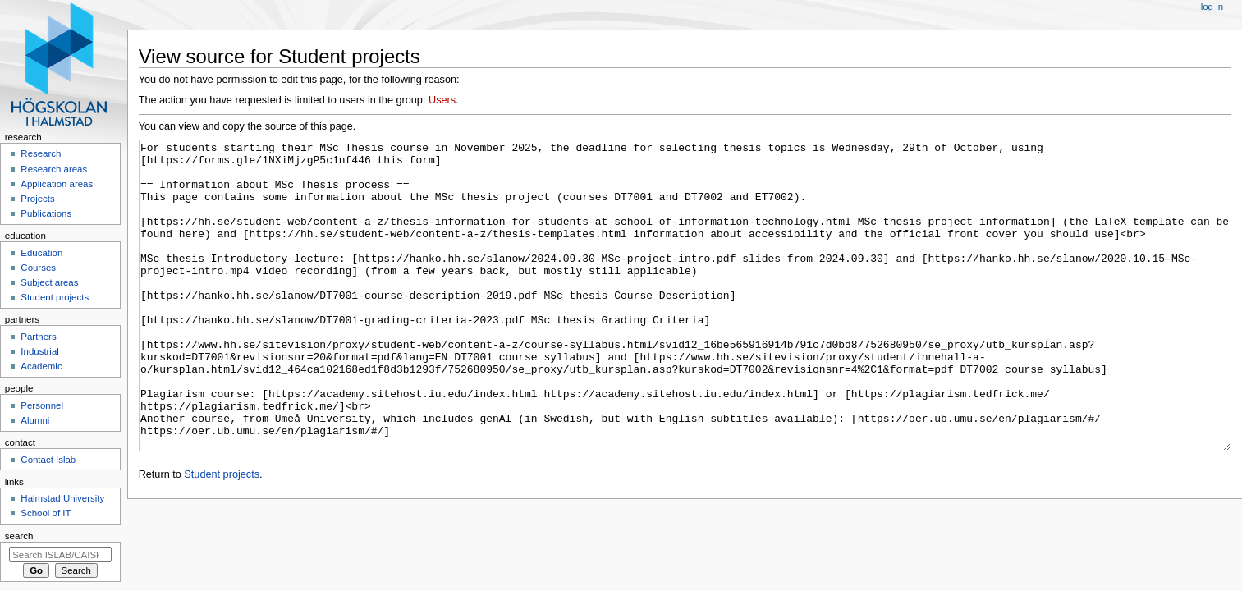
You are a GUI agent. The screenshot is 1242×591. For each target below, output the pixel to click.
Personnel (42, 405)
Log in (1212, 6)
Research (41, 153)
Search (19, 536)
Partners (38, 336)
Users (442, 100)
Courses (38, 268)
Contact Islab (48, 460)
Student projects (221, 536)
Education (41, 253)
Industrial (39, 351)
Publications (46, 213)
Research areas (54, 169)
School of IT (46, 513)
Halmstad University (62, 498)
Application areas (57, 184)
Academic (41, 366)
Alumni (35, 420)
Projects (37, 199)
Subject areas (49, 282)
